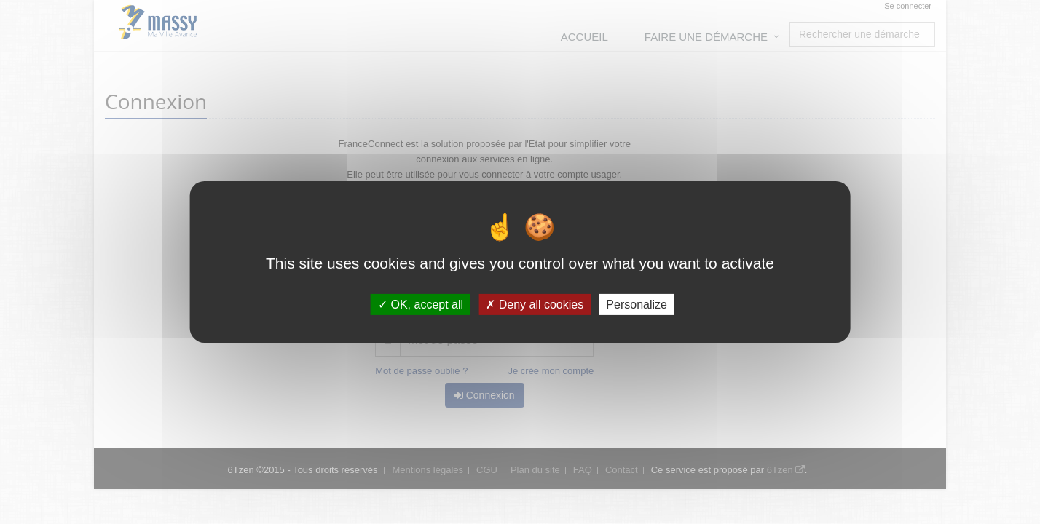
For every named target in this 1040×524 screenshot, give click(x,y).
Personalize (636, 304)
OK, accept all (420, 304)
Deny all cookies (534, 304)
